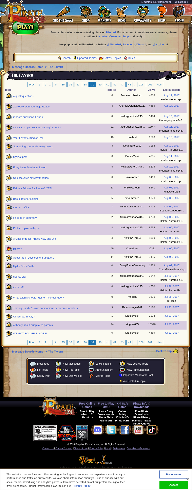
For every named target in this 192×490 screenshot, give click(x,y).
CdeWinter (132, 248)
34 (55, 84)
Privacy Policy (96, 448)
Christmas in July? (24, 316)
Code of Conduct (63, 448)
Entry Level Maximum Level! (29, 167)
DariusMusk (132, 156)
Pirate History (141, 417)
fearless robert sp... (132, 95)
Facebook (129, 44)
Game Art (106, 420)
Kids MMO (122, 417)
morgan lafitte (21, 207)
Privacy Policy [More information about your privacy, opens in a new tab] (81, 487)
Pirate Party (122, 420)
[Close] (187, 480)
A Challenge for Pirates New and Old (34, 238)
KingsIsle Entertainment (156, 1)
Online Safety (122, 413)
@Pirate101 (114, 44)
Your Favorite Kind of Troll (28, 137)
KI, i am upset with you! (26, 228)
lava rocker (132, 177)
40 (100, 84)
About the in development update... (33, 257)
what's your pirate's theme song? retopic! (37, 127)
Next (159, 84)
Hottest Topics (112, 58)
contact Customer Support (115, 36)
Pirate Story (106, 411)
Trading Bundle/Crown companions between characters (45, 308)
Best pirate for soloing (26, 198)
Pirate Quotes (141, 423)
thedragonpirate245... (132, 116)
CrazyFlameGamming (132, 265)
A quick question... (24, 96)
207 (150, 84)
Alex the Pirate (132, 237)
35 (63, 84)
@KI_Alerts (160, 44)
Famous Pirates (141, 420)
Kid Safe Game (122, 405)
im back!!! (18, 287)
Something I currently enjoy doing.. (33, 146)
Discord (111, 32)
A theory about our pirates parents (33, 325)
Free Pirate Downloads (142, 413)
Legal (108, 448)
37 (77, 84)
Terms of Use (81, 448)
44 (129, 84)
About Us (87, 417)
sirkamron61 (132, 198)
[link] (98, 432)
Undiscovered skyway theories (31, 177)
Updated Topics (86, 58)
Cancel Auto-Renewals (138, 448)
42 (114, 84)
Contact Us (48, 448)
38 (85, 84)
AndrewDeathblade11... (132, 107)
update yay (19, 276)
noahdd (132, 137)
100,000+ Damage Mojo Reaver (32, 106)
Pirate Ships (106, 417)
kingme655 (132, 324)
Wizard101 (181, 1)
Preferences (119, 448)
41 (107, 84)
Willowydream (132, 187)
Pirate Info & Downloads (141, 405)
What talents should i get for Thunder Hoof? (38, 297)
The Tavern (55, 67)
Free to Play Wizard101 (87, 413)
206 (141, 84)
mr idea (132, 296)
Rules (131, 58)
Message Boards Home (28, 67)
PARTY (17, 249)
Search (66, 58)
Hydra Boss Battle (23, 266)
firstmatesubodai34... (132, 206)
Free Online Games (87, 405)
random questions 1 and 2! (28, 117)
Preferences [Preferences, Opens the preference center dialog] (173, 476)
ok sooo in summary (25, 217)
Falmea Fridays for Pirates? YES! (32, 188)
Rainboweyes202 (132, 307)
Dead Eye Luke (132, 145)
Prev (32, 84)
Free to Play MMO (106, 405)
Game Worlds (106, 414)
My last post (20, 156)
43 (122, 84)
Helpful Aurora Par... (171, 149)
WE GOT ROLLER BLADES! (30, 333)
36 (70, 84)
